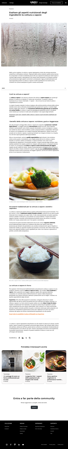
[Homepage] (34, 3)
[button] (34, 88)
